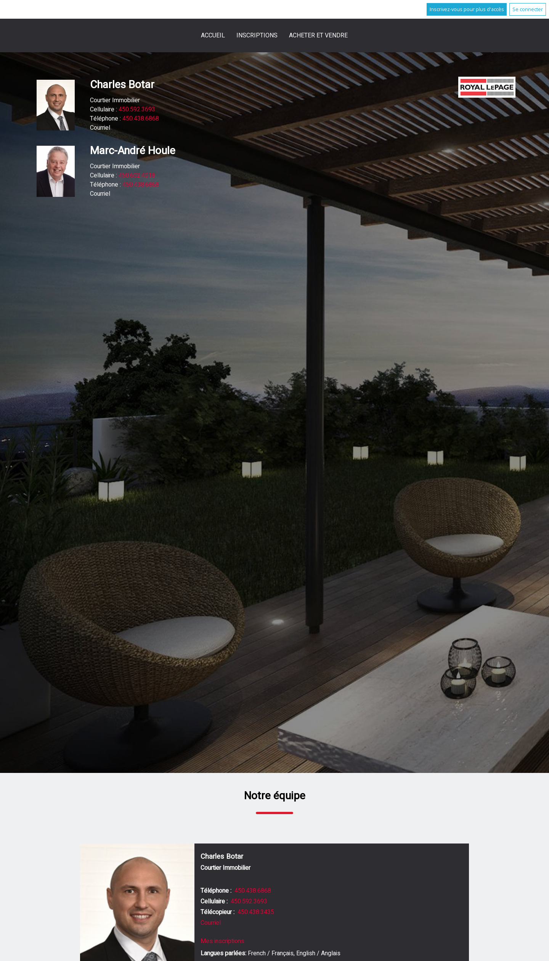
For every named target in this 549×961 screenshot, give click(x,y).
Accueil (213, 35)
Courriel (100, 127)
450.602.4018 (137, 175)
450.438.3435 (256, 912)
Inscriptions (257, 35)
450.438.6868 (140, 118)
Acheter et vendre (318, 35)
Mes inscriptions (222, 941)
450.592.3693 (137, 109)
